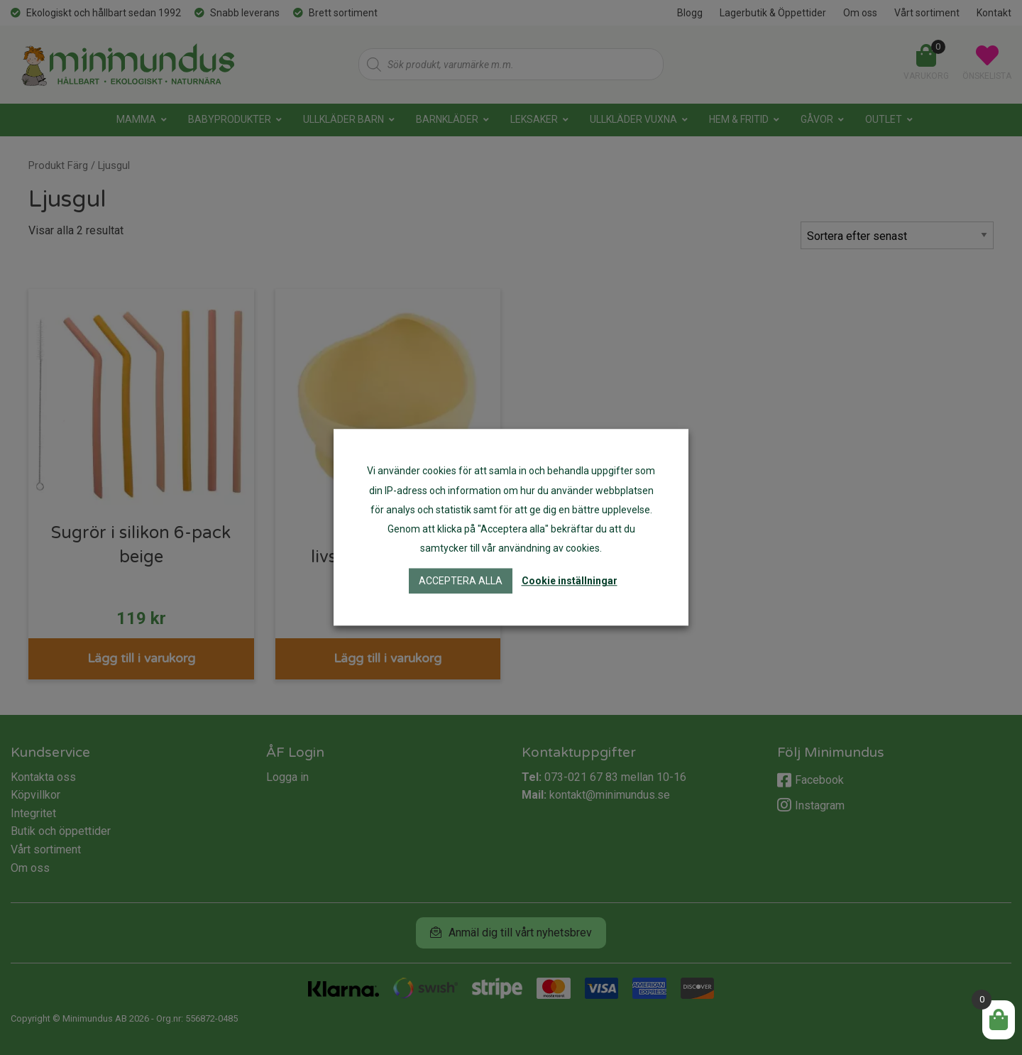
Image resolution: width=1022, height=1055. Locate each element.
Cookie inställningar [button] (569, 581)
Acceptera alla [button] (460, 581)
